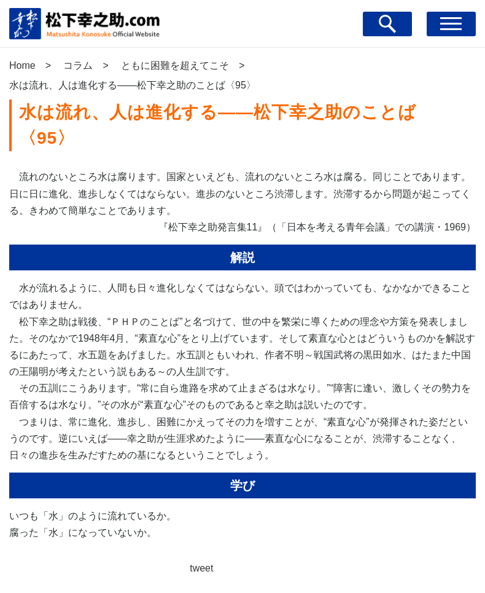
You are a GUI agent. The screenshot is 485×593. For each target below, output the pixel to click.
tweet (201, 568)
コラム (78, 65)
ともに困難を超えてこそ (175, 65)
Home (22, 65)
